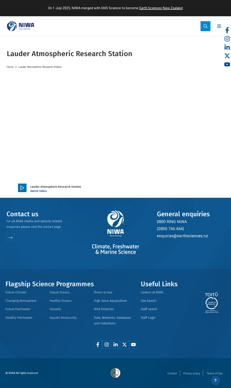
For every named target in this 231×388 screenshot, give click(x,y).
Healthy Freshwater (19, 318)
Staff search (149, 309)
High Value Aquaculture (110, 301)
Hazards (55, 309)
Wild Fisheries (104, 309)
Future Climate (15, 292)
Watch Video (38, 191)
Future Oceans (60, 292)
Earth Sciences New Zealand (161, 8)
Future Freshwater (18, 309)
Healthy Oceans (61, 301)
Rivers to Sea (103, 292)
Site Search (148, 301)
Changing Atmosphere (20, 301)
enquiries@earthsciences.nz (182, 236)
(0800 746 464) (170, 228)
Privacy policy (191, 373)
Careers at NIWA (152, 292)
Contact (172, 373)
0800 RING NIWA (172, 221)
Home (10, 66)
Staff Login (148, 318)
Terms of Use (215, 373)
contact (48, 227)
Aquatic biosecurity (63, 318)
